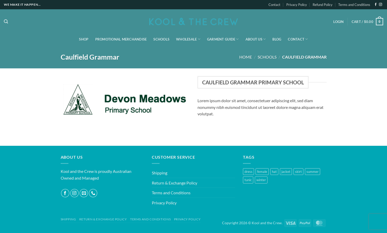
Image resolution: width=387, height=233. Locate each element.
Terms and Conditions (354, 5)
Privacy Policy (296, 5)
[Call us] (93, 193)
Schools (161, 39)
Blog (276, 39)
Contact (274, 5)
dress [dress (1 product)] (248, 172)
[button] (6, 22)
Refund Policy (323, 5)
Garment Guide (223, 39)
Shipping (159, 172)
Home (245, 56)
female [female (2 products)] (262, 172)
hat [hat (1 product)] (274, 172)
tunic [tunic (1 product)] (248, 180)
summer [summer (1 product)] (312, 172)
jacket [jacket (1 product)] (285, 172)
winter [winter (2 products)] (261, 180)
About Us (256, 39)
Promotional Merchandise (121, 39)
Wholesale (188, 39)
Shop (83, 39)
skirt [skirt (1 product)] (298, 172)
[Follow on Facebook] (375, 4)
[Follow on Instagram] (380, 4)
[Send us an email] (84, 193)
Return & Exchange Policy (174, 182)
